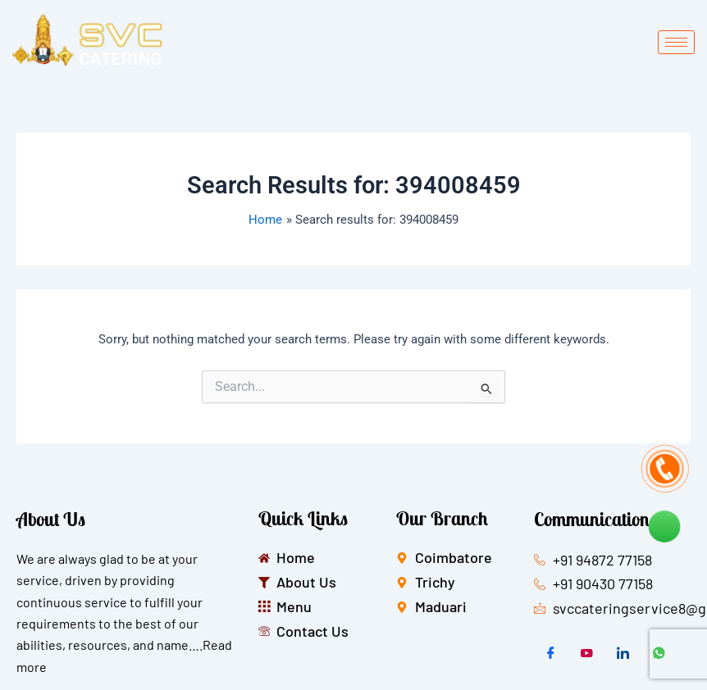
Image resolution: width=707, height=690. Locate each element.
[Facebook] (550, 654)
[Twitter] (586, 654)
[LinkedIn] (622, 654)
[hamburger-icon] (676, 42)
